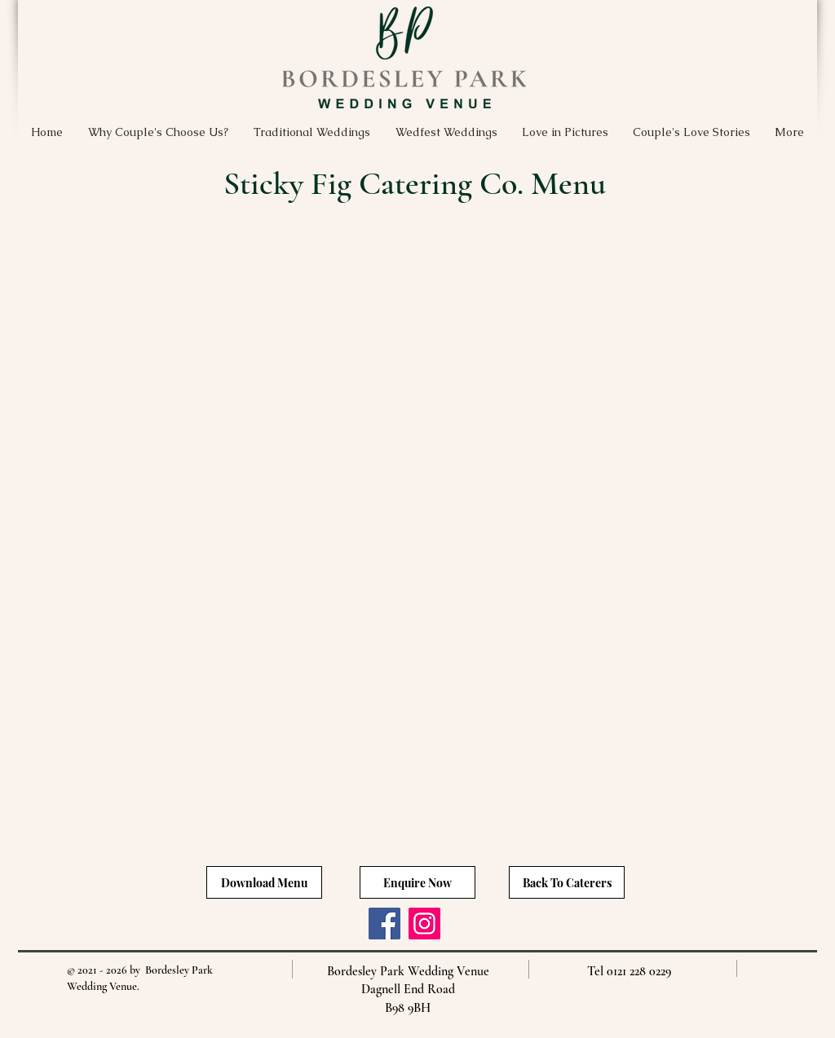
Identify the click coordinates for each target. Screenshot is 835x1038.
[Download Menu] (264, 882)
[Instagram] (424, 923)
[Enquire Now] (417, 882)
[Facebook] (384, 923)
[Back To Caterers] (567, 882)
